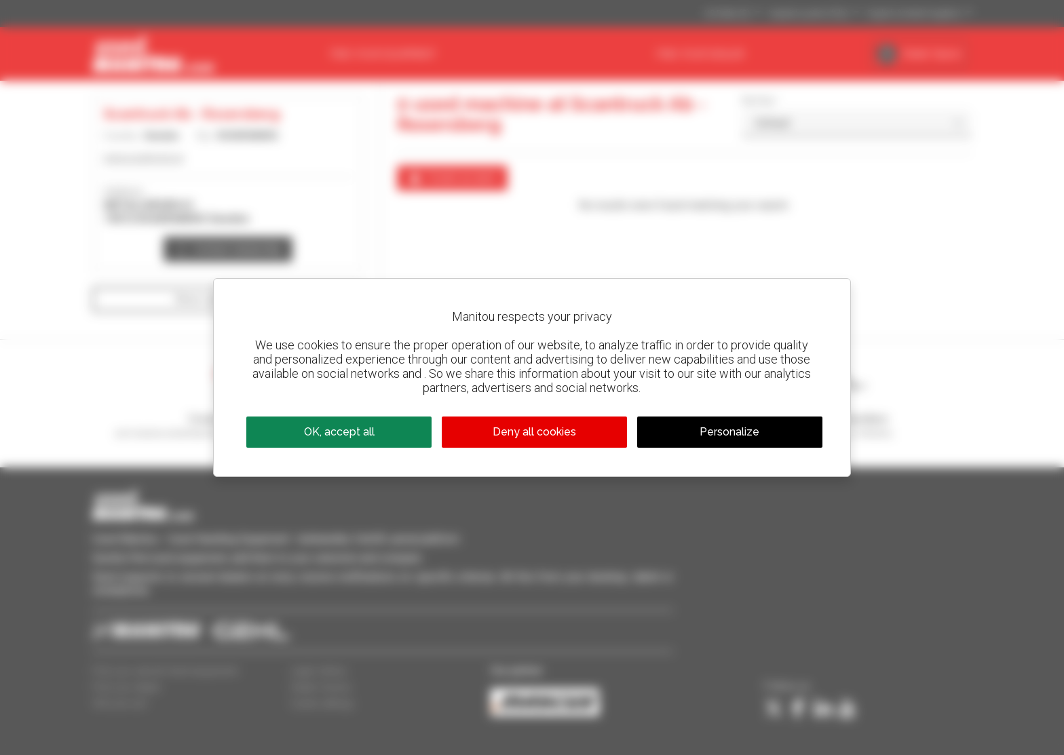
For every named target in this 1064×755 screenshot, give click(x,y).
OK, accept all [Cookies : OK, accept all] (339, 431)
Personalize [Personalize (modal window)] (729, 431)
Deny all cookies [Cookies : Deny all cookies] (534, 431)
